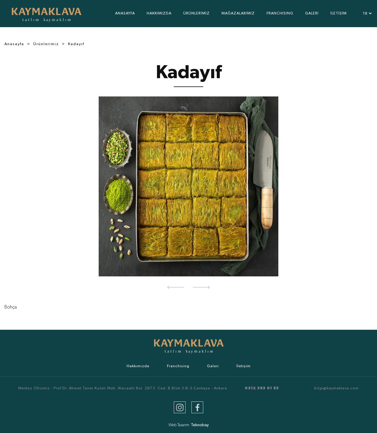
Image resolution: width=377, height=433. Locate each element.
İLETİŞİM (338, 13)
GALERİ (312, 13)
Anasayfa (14, 44)
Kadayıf (76, 44)
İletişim (244, 366)
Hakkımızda (138, 366)
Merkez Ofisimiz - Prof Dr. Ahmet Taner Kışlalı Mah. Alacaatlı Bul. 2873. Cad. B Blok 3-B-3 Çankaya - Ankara (122, 388)
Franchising (178, 366)
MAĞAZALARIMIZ (238, 13)
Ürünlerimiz (46, 44)
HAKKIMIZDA (159, 13)
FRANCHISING (280, 13)
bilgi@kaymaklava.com (336, 388)
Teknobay (200, 425)
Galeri (213, 366)
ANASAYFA (125, 13)
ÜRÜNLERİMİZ (196, 13)
